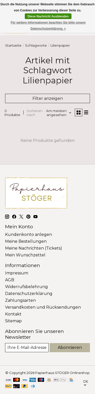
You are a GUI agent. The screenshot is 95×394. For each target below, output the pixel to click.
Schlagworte (36, 45)
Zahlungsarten (20, 300)
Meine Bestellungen (26, 241)
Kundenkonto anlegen (28, 234)
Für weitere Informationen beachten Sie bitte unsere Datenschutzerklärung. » (48, 25)
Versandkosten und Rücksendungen (43, 307)
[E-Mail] (27, 347)
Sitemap (13, 320)
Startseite (13, 45)
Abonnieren (70, 347)
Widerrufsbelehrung (26, 286)
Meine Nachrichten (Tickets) (33, 248)
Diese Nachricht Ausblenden (48, 16)
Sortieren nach (35, 113)
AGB (9, 279)
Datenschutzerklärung (28, 293)
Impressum (16, 273)
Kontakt (13, 314)
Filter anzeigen (47, 98)
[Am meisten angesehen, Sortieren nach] (58, 113)
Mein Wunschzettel (25, 255)
